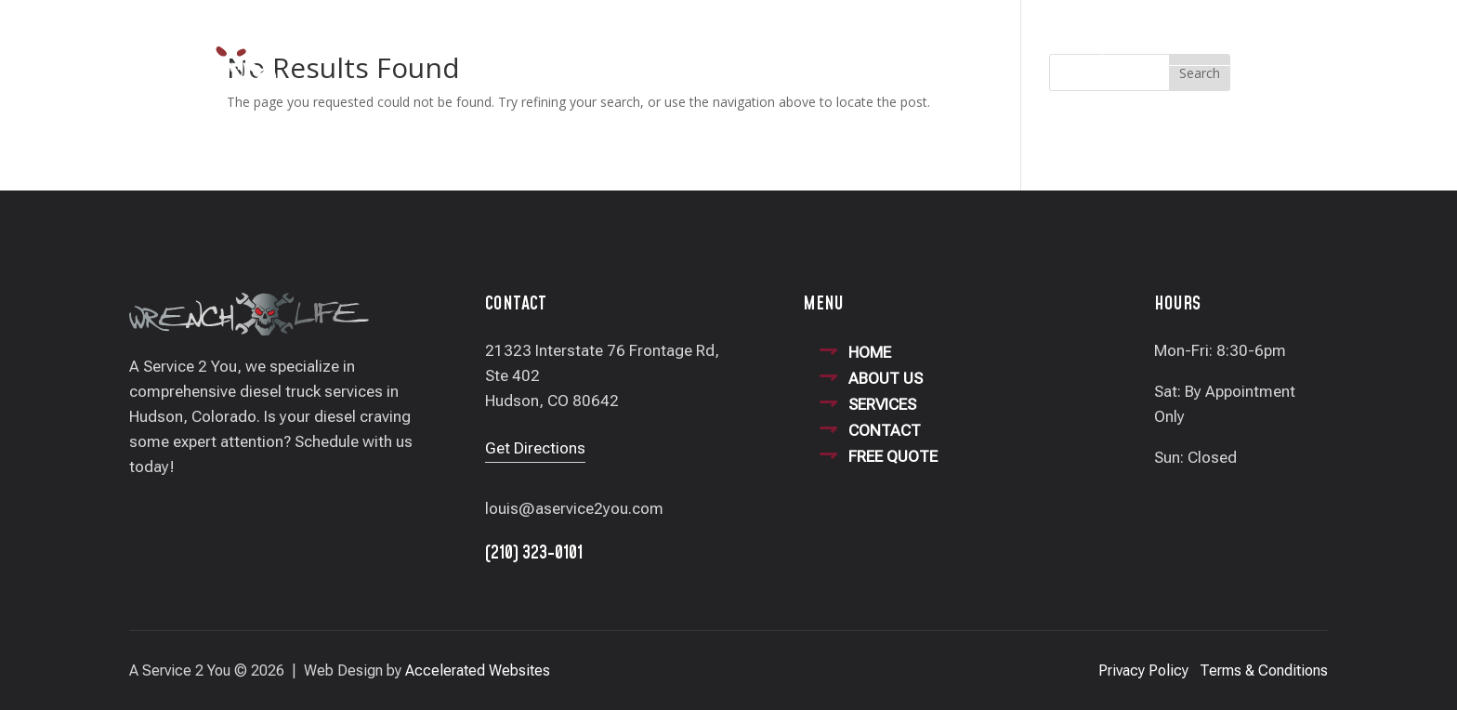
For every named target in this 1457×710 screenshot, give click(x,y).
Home (568, 43)
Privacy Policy (1143, 670)
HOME (869, 352)
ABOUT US (885, 378)
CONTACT (884, 430)
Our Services (752, 43)
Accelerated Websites (477, 670)
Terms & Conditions (1264, 670)
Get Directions (535, 448)
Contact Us (867, 43)
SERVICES (882, 404)
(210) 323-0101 (1187, 45)
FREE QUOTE (893, 456)
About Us (646, 43)
